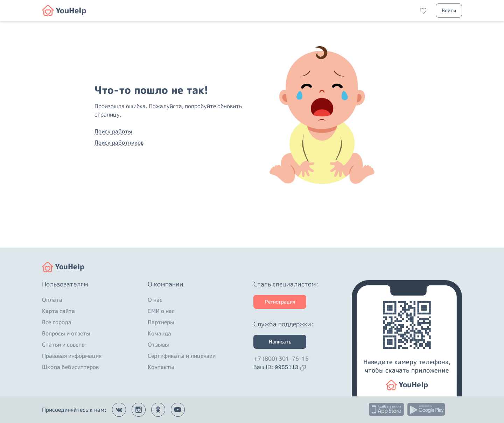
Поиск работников (119, 142)
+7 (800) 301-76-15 (281, 358)
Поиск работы (113, 131)
